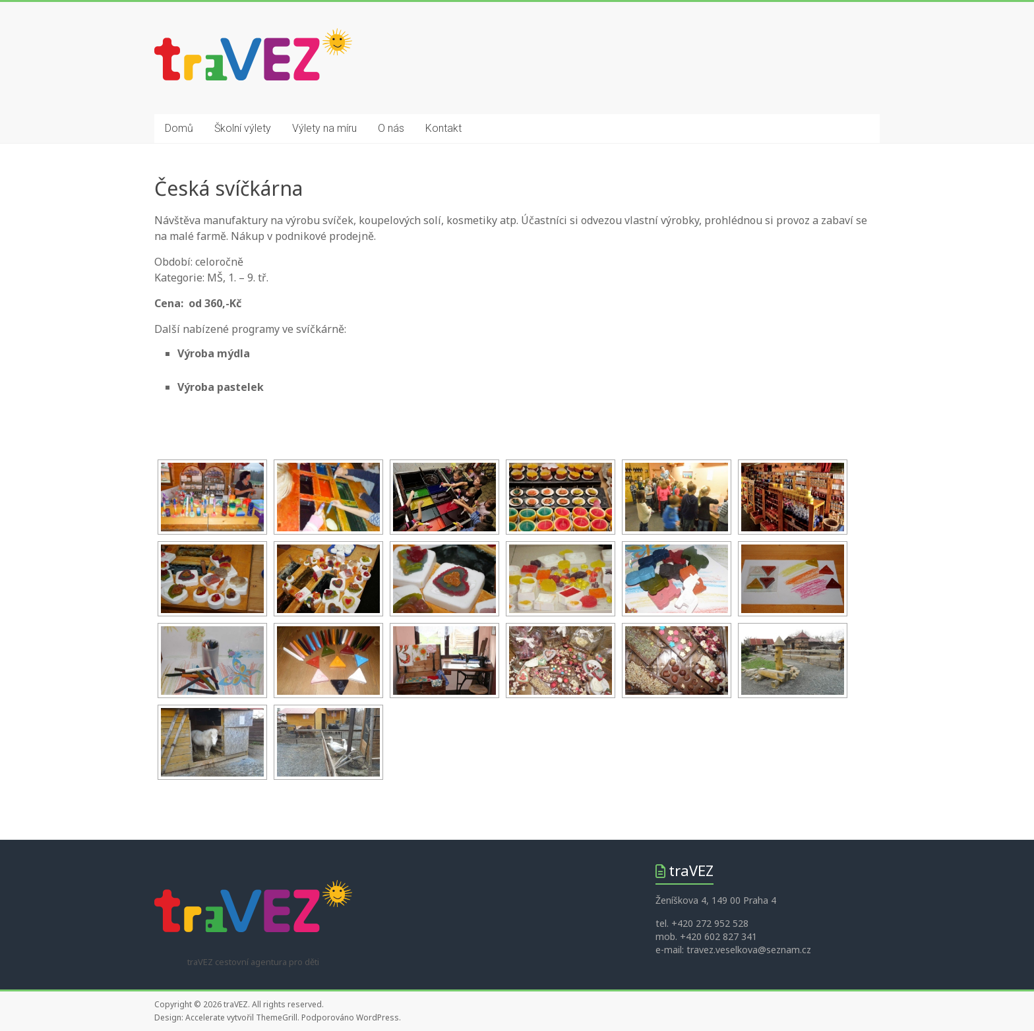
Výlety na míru (324, 128)
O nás (391, 128)
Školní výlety (242, 128)
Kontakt (443, 128)
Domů (179, 128)
